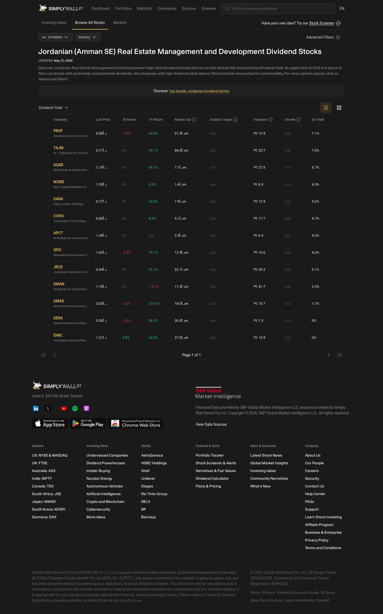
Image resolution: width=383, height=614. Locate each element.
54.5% (154, 133)
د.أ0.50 (101, 320)
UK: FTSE (39, 463)
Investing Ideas (53, 22)
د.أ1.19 (101, 167)
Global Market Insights (269, 463)
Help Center (315, 494)
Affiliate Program (319, 525)
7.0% (316, 150)
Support (312, 509)
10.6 (260, 252)
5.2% (316, 201)
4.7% (316, 218)
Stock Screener (321, 23)
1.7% (316, 303)
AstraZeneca (152, 455)
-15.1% (154, 286)
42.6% (154, 201)
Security (312, 478)
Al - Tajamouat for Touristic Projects (72, 153)
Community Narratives (269, 478)
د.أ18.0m (181, 303)
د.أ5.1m (180, 218)
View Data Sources (211, 424)
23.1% (154, 269)
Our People (314, 463)
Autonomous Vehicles (104, 486)
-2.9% (126, 252)
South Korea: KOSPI (48, 509)
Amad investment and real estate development (72, 306)
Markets (120, 22)
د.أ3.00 (101, 303)
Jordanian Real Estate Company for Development (72, 272)
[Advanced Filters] (324, 37)
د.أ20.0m (181, 320)
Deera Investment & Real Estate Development (72, 323)
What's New (260, 486)
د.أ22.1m (181, 269)
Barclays (148, 517)
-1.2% (126, 133)
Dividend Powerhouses (105, 463)
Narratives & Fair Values (216, 471)
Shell (145, 471)
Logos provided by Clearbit (307, 600)
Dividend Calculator (212, 478)
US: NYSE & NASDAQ (50, 455)
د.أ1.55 (101, 184)
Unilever (148, 478)
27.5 (260, 167)
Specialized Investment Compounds (72, 255)
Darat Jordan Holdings (69, 204)
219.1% (155, 303)
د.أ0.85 (101, 133)
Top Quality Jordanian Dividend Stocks (199, 91)
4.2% (316, 252)
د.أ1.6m (180, 184)
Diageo (147, 486)
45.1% (154, 167)
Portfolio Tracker (210, 455)
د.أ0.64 (101, 269)
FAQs (309, 501)
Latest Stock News (266, 455)
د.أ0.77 (101, 201)
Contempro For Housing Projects (72, 221)
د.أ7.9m (180, 201)
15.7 (260, 303)
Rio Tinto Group (154, 494)
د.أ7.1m (180, 167)
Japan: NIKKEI (44, 501)
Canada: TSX (43, 486)
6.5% (316, 184)
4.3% (316, 235)
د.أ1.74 (101, 286)
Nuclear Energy (99, 478)
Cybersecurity (98, 509)
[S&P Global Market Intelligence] (218, 393)
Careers (312, 471)
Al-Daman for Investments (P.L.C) (72, 289)
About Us (312, 455)
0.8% (126, 338)
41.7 (260, 286)
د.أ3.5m (180, 235)
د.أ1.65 (101, 252)
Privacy (269, 592)
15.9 (260, 337)
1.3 (259, 320)
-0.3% (126, 303)
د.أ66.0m (181, 150)
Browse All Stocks (90, 22)
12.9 (260, 133)
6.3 (259, 235)
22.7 (260, 150)
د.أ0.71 (101, 150)
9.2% (153, 184)
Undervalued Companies (107, 455)
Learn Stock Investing (323, 517)
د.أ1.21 (101, 338)
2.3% (316, 286)
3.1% (316, 269)
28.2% (154, 320)
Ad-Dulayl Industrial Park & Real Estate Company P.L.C (72, 340)
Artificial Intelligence (103, 494)
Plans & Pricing (208, 486)
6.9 (259, 184)
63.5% (154, 338)
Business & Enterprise (323, 532)
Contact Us (314, 486)
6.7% (316, 167)
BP (143, 509)
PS (256, 320)
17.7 (260, 218)
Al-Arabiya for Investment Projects (72, 238)
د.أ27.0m (181, 338)
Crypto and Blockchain (105, 501)
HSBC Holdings (154, 463)
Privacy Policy (316, 540)
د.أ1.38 (101, 235)
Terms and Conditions (323, 548)
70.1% (154, 252)
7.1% (316, 133)
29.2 (260, 269)
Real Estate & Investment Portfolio (72, 170)
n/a (213, 133)
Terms (255, 592)
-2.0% (126, 320)
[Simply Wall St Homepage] (61, 8)
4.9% (153, 218)
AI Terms (328, 592)
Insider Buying (98, 471)
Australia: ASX (44, 471)
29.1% (154, 150)
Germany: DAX (44, 517)
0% (124, 150)
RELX (145, 501)
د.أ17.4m (181, 286)
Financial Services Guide (298, 592)
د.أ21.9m (181, 133)
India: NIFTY (42, 478)
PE (255, 133)
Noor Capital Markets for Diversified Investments (72, 187)
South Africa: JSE (46, 494)
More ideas (95, 517)
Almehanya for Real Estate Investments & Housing (72, 136)
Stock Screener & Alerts (216, 463)
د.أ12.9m (181, 252)
